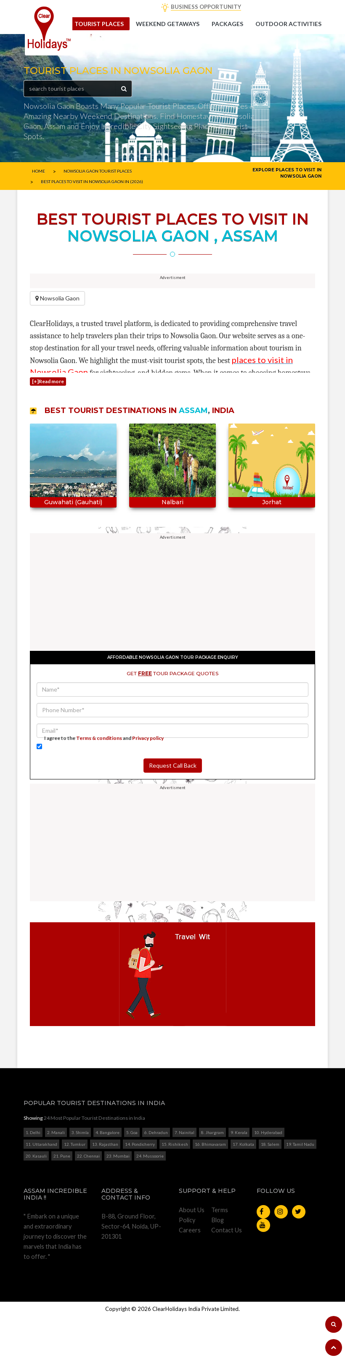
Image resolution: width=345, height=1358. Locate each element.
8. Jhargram (212, 1174)
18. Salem (270, 1186)
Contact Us (226, 1272)
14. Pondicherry (140, 1186)
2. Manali (56, 1174)
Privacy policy (148, 780)
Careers (190, 1272)
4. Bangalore (107, 1174)
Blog (217, 1262)
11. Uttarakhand (41, 1186)
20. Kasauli (36, 1197)
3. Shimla (80, 1174)
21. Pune (61, 1197)
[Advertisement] (172, 303)
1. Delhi (33, 1174)
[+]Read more (48, 423)
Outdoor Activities (288, 23)
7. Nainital (184, 1174)
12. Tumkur (74, 1186)
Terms (219, 1251)
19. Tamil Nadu (300, 1186)
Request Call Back (172, 807)
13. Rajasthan (105, 1186)
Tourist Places (99, 23)
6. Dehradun (156, 1174)
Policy (187, 1262)
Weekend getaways (167, 23)
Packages (227, 23)
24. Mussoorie (150, 1197)
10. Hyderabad (268, 1174)
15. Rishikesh (175, 1186)
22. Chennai (88, 1197)
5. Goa (132, 1174)
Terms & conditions (99, 780)
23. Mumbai (118, 1197)
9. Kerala (239, 1174)
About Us (191, 1251)
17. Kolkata (243, 1186)
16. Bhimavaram (210, 1186)
